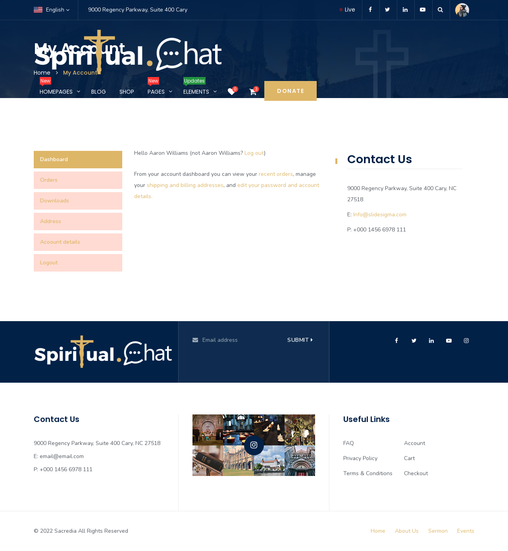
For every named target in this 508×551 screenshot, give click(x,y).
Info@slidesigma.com (379, 214)
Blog (98, 92)
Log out (254, 153)
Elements (196, 88)
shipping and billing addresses (185, 185)
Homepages (56, 88)
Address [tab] (50, 221)
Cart (409, 458)
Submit (300, 340)
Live (347, 9)
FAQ (348, 443)
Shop (126, 92)
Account (414, 443)
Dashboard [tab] (54, 159)
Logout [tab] (49, 262)
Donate (290, 91)
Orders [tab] (49, 180)
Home (378, 531)
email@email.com (62, 456)
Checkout (416, 473)
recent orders (276, 174)
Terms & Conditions (368, 473)
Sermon (438, 531)
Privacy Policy (360, 458)
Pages (156, 88)
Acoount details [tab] (60, 242)
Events (465, 531)
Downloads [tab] (54, 200)
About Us (407, 531)
